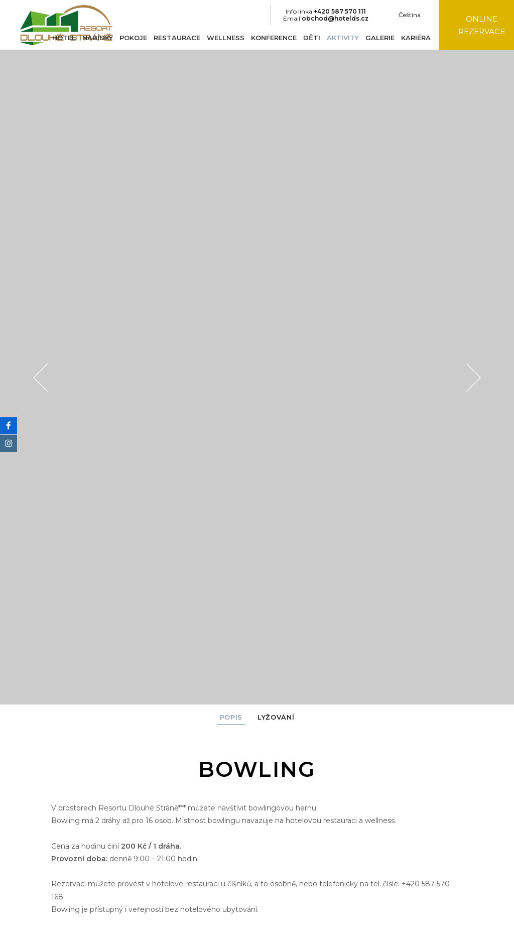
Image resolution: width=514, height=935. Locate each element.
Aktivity (340, 38)
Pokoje (130, 38)
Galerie (377, 38)
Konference (271, 38)
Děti (308, 38)
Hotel (61, 38)
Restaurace (174, 38)
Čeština (406, 15)
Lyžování (276, 717)
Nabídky (94, 38)
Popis (231, 717)
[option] (257, 377)
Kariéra (413, 38)
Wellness (222, 38)
